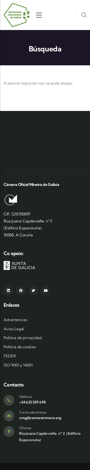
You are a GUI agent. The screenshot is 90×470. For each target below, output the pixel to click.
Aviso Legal (14, 328)
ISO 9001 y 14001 (18, 365)
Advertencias (15, 319)
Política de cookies (20, 346)
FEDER (10, 356)
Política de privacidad (23, 337)
